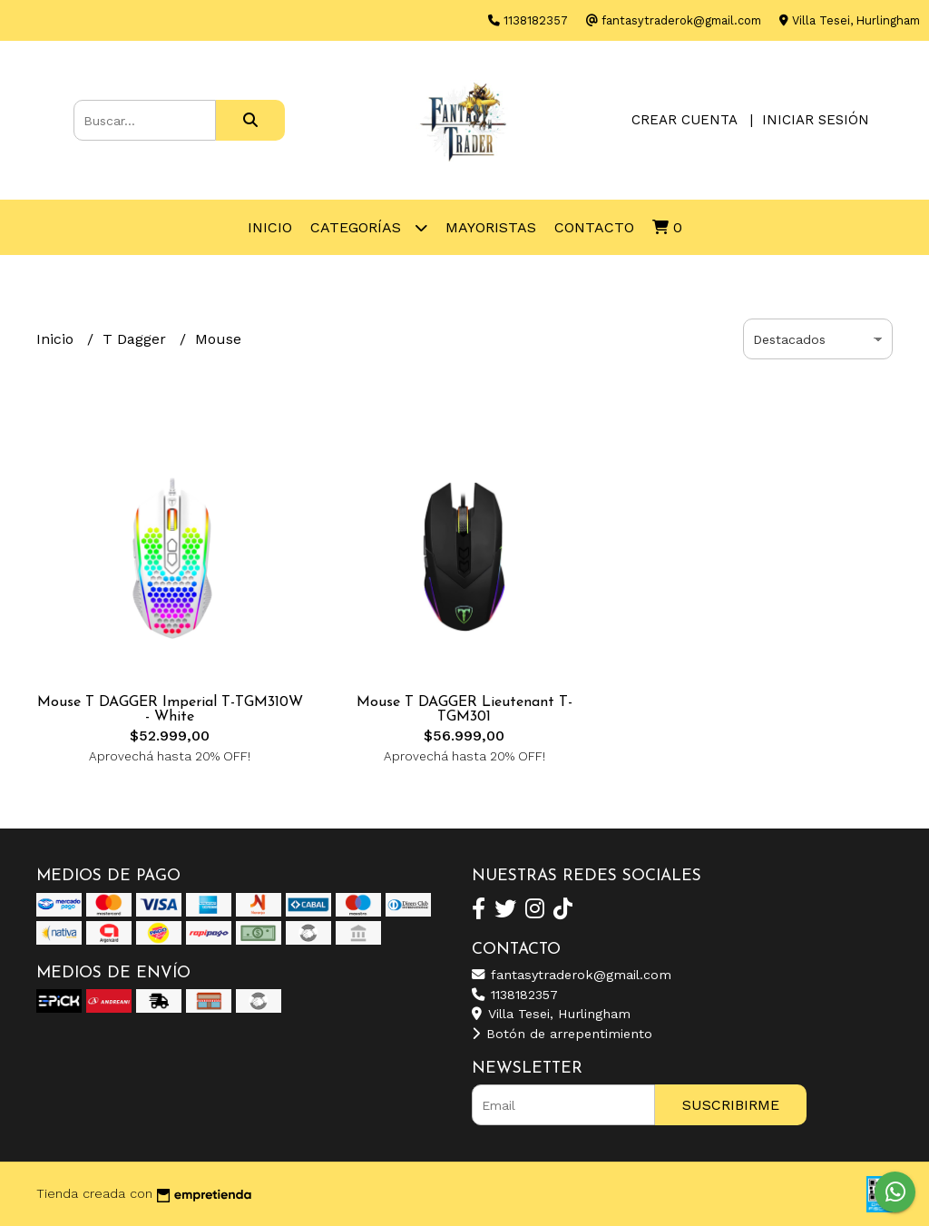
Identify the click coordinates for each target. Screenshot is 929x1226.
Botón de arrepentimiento (562, 1033)
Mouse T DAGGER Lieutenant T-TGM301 (464, 709)
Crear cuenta (684, 120)
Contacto (594, 227)
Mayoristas (490, 227)
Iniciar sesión (815, 120)
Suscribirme (730, 1104)
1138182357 (515, 994)
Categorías (368, 227)
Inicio (270, 227)
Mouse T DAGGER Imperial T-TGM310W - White (170, 709)
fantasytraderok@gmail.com (571, 974)
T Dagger (137, 339)
